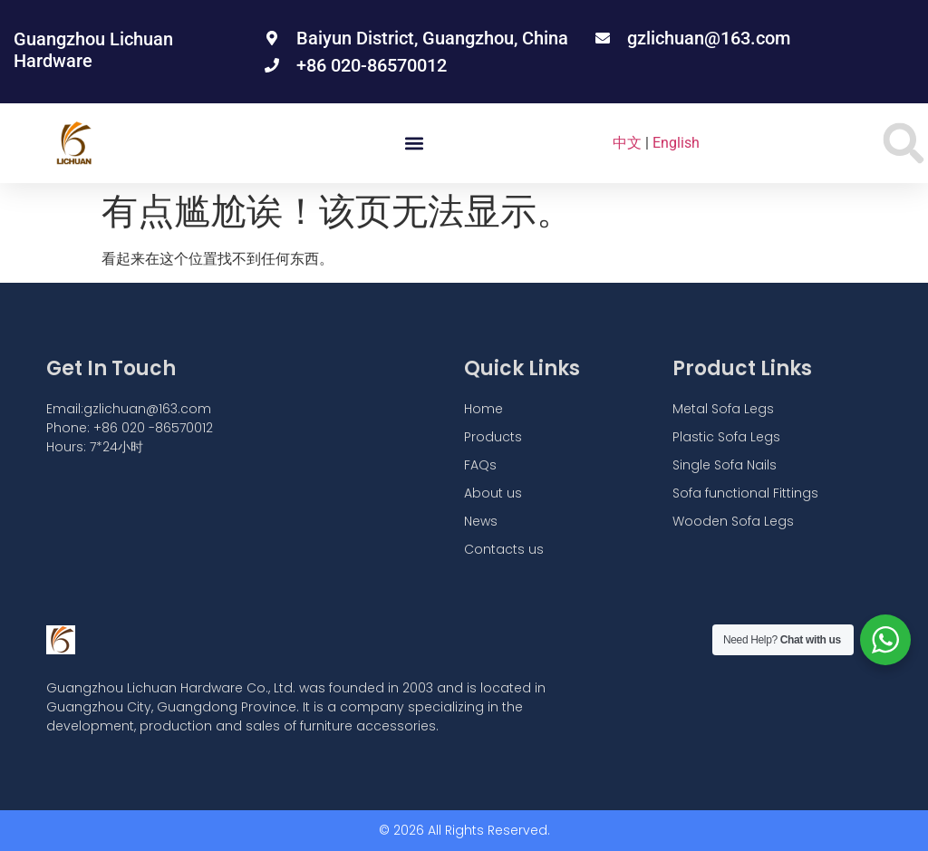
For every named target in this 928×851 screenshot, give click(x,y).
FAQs (480, 465)
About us (493, 493)
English (676, 142)
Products (493, 437)
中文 (627, 142)
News (481, 521)
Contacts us (504, 549)
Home (483, 409)
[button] (415, 144)
